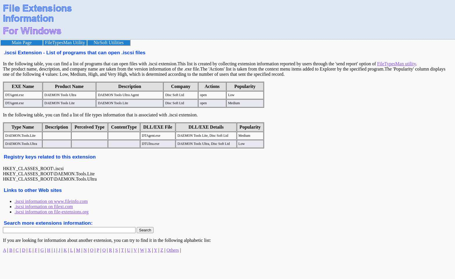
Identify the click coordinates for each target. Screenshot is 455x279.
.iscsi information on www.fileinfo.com (51, 201)
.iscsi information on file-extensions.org (52, 211)
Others (173, 250)
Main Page (22, 42)
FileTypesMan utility (396, 63)
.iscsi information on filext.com (44, 206)
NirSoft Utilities (109, 42)
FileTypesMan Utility (65, 42)
